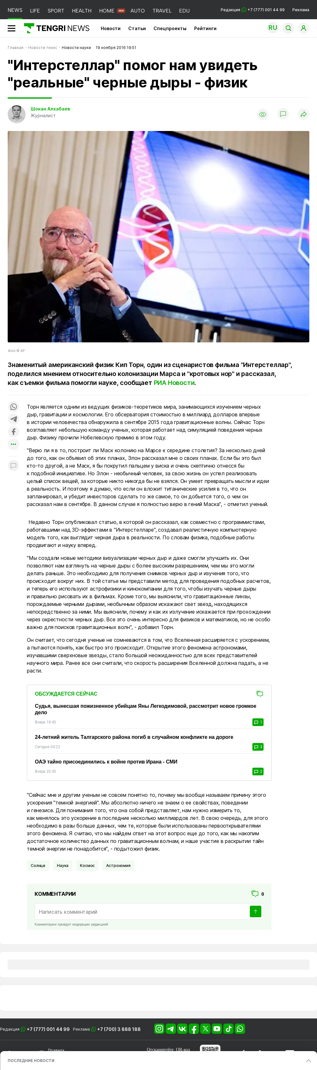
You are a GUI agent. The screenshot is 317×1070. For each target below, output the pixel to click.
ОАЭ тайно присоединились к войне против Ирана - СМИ (106, 761)
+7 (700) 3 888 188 (119, 1029)
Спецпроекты (170, 28)
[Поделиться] (303, 114)
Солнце (38, 865)
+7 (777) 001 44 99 (48, 1029)
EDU (184, 11)
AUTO (138, 11)
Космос (87, 865)
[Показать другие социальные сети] (13, 444)
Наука (62, 865)
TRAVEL (162, 11)
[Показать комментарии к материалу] (13, 466)
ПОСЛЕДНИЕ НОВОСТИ (31, 1060)
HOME (107, 11)
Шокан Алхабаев (50, 108)
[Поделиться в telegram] (13, 419)
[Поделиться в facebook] (13, 432)
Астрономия (118, 865)
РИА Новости (174, 383)
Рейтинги (205, 28)
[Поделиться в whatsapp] (13, 407)
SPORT (56, 11)
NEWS (15, 10)
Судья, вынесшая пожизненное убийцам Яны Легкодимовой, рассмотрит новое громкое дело (145, 709)
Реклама (300, 9)
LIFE (35, 11)
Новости (111, 28)
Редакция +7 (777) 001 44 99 (253, 9)
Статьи (137, 28)
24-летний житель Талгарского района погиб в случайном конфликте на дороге (134, 737)
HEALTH (81, 11)
